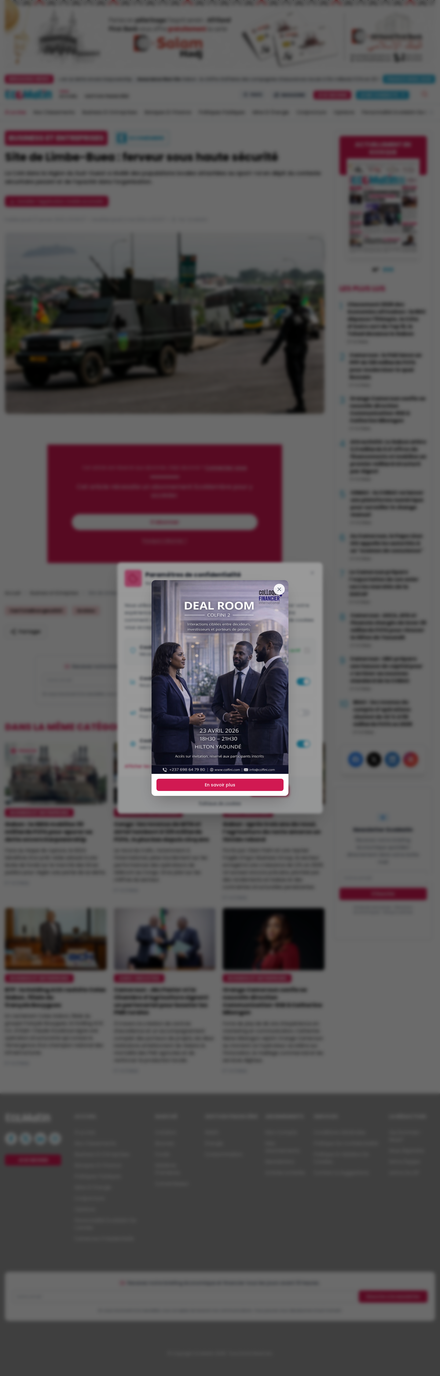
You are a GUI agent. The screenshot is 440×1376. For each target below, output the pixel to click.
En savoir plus (220, 785)
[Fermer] (279, 589)
